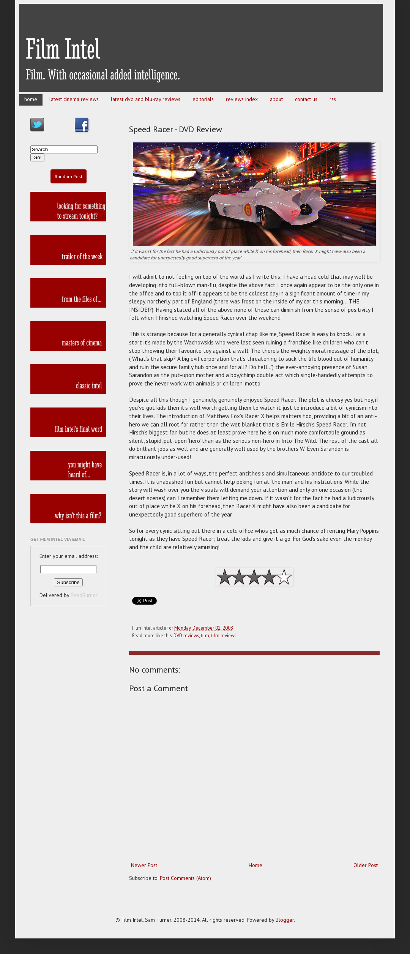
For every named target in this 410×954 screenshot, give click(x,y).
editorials (203, 99)
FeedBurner (84, 595)
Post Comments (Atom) (185, 878)
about (276, 99)
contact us (306, 99)
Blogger (285, 919)
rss (333, 99)
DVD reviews (186, 635)
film (205, 635)
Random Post (68, 176)
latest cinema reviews (74, 99)
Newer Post (144, 865)
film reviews (223, 635)
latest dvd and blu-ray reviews (145, 99)
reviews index (242, 99)
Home (255, 865)
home (30, 99)
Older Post (365, 865)
